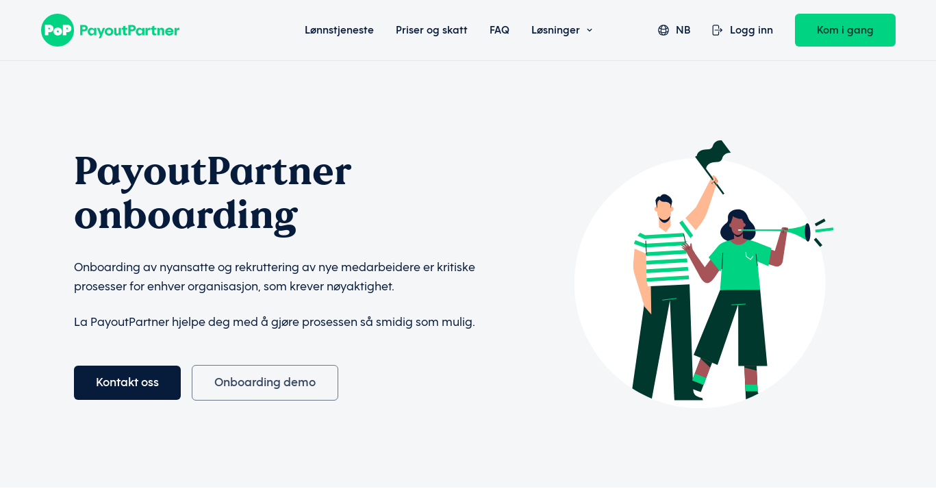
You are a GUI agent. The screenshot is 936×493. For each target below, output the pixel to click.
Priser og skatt (432, 30)
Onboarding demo (265, 382)
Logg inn (742, 30)
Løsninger (561, 30)
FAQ (499, 30)
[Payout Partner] (145, 30)
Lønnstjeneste (339, 30)
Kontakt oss (127, 382)
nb (674, 30)
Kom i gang (845, 30)
